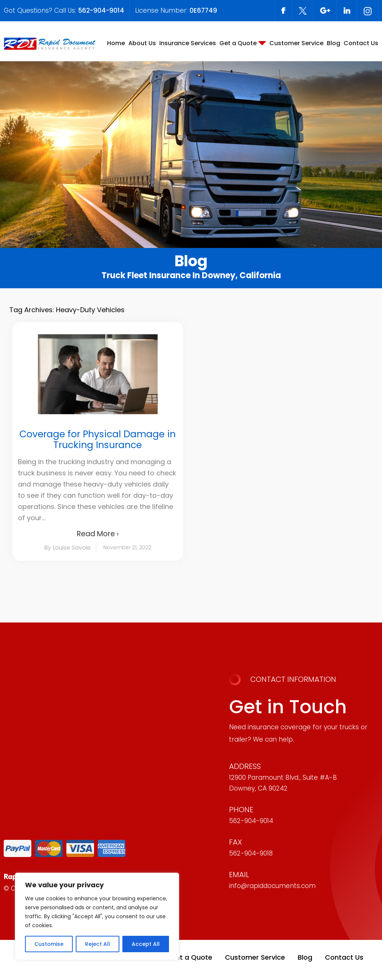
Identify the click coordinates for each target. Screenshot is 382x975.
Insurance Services (187, 43)
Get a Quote (238, 43)
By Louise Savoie (67, 547)
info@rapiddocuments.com (272, 885)
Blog (333, 43)
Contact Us (361, 43)
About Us (142, 43)
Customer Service (296, 43)
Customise (48, 944)
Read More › (98, 534)
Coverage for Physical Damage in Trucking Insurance (97, 439)
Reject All (97, 944)
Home (116, 43)
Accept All (146, 944)
